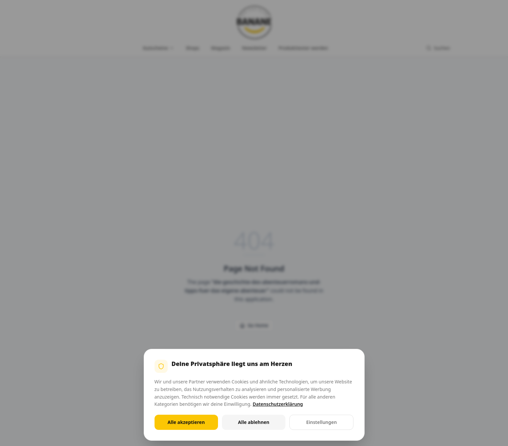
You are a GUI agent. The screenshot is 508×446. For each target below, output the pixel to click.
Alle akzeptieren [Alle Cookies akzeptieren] (186, 422)
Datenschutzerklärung (278, 404)
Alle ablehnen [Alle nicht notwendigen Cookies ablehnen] (253, 422)
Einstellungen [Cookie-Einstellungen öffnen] (321, 422)
